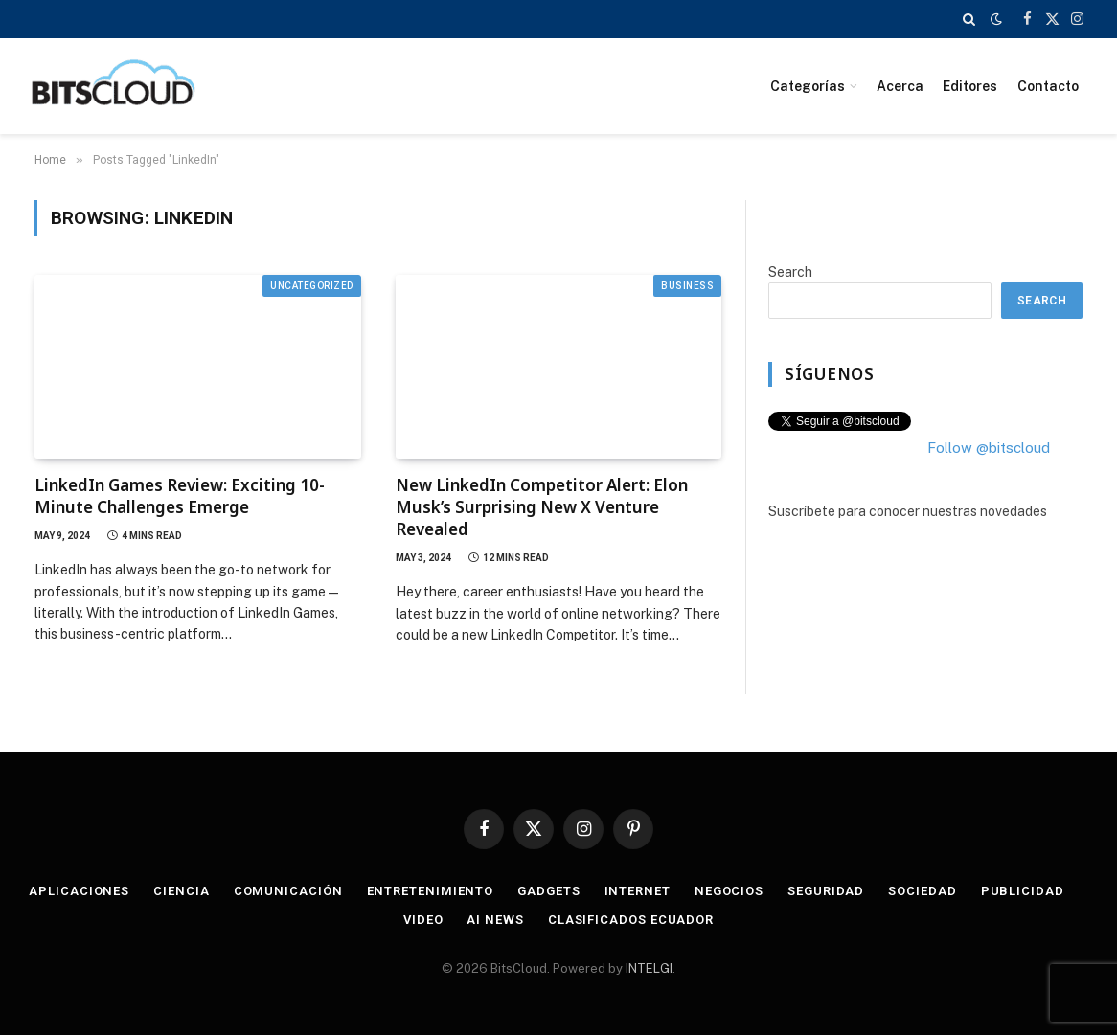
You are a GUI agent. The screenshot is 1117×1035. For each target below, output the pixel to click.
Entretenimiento (430, 891)
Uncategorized (311, 286)
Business (687, 286)
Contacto (1048, 86)
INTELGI (649, 968)
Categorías (807, 86)
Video (423, 919)
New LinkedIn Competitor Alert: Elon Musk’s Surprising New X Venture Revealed (542, 507)
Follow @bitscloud (988, 447)
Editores (970, 86)
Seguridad (825, 891)
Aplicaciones (79, 891)
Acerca (900, 86)
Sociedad (922, 891)
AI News (495, 919)
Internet (637, 891)
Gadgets (548, 891)
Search (790, 272)
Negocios (729, 891)
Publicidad (1022, 891)
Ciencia (181, 891)
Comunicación (288, 891)
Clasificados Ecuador (631, 919)
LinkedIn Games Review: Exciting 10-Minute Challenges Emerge (179, 496)
